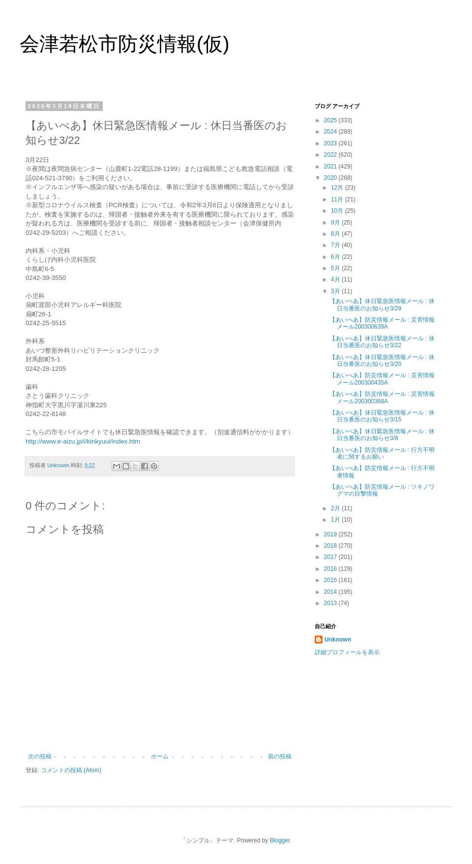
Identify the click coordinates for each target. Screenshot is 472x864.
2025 (331, 120)
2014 (331, 591)
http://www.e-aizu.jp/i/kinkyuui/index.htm (83, 441)
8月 (336, 233)
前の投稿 (280, 756)
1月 (336, 519)
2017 (331, 557)
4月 (336, 279)
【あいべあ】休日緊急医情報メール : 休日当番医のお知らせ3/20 (382, 360)
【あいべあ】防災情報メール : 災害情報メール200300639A (382, 323)
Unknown (337, 639)
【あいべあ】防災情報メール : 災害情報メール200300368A (382, 397)
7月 (336, 245)
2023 (331, 143)
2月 (336, 508)
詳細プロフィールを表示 (347, 652)
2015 (331, 580)
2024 (331, 131)
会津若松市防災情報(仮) (125, 44)
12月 (338, 187)
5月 (336, 268)
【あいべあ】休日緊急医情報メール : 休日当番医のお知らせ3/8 (382, 435)
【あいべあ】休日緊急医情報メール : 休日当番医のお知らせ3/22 (382, 342)
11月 (338, 199)
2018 (331, 545)
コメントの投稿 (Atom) (71, 770)
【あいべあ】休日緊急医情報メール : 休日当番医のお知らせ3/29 (382, 304)
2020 (331, 177)
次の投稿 (40, 756)
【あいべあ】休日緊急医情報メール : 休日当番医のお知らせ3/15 (382, 416)
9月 (336, 222)
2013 (331, 603)
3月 (336, 291)
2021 (331, 166)
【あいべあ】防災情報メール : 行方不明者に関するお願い (382, 453)
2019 (331, 534)
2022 (331, 154)
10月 (338, 210)
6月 (336, 256)
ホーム (160, 756)
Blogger (280, 840)
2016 (331, 568)
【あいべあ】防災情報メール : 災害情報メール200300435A (382, 379)
